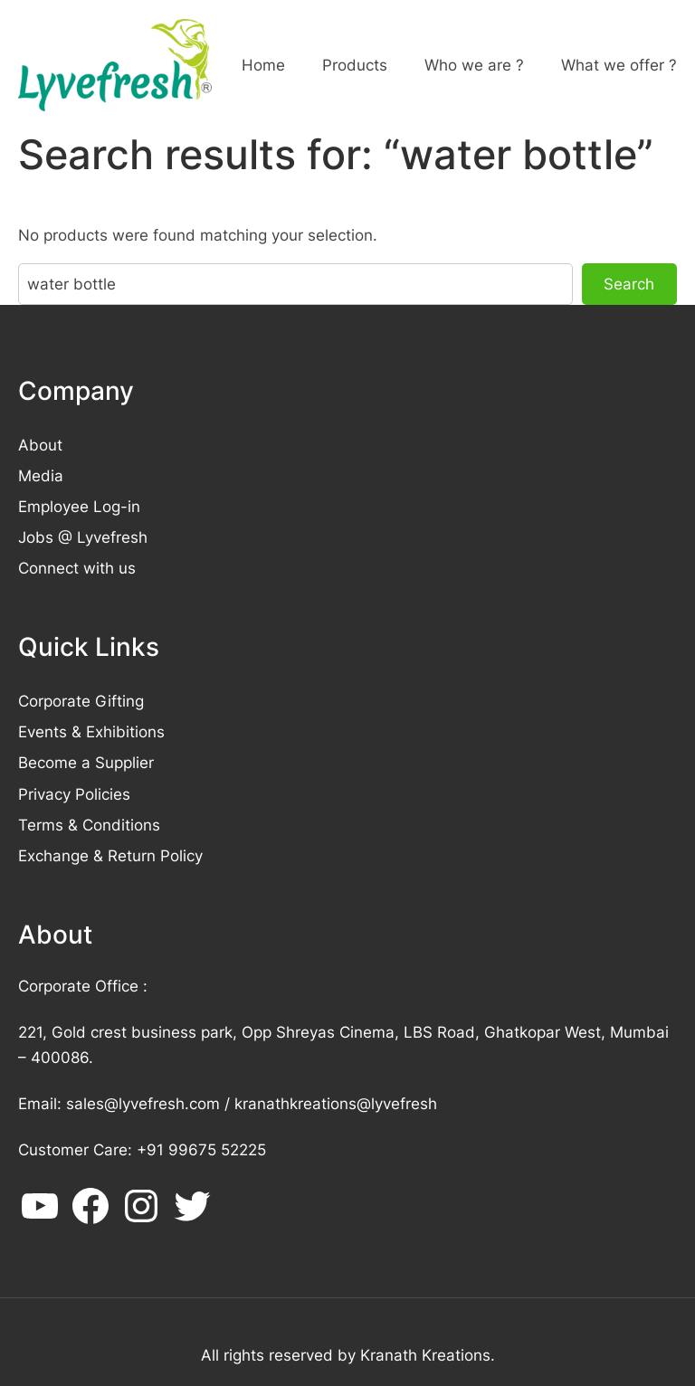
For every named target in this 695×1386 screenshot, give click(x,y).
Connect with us (77, 567)
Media (40, 475)
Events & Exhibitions (91, 731)
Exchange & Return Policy (110, 855)
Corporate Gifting (81, 700)
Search (629, 283)
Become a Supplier (86, 762)
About (40, 444)
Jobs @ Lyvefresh (83, 536)
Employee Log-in (79, 506)
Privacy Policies (74, 793)
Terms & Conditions (89, 824)
